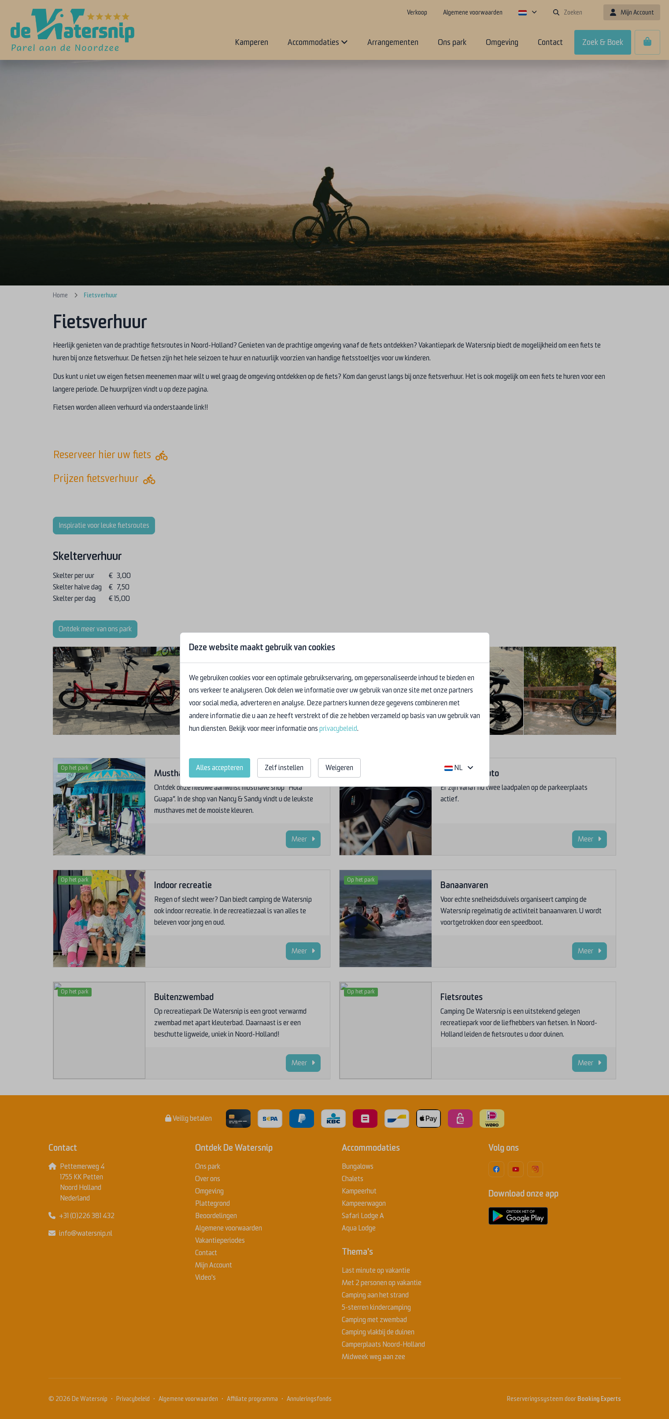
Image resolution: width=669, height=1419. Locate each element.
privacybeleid (338, 729)
